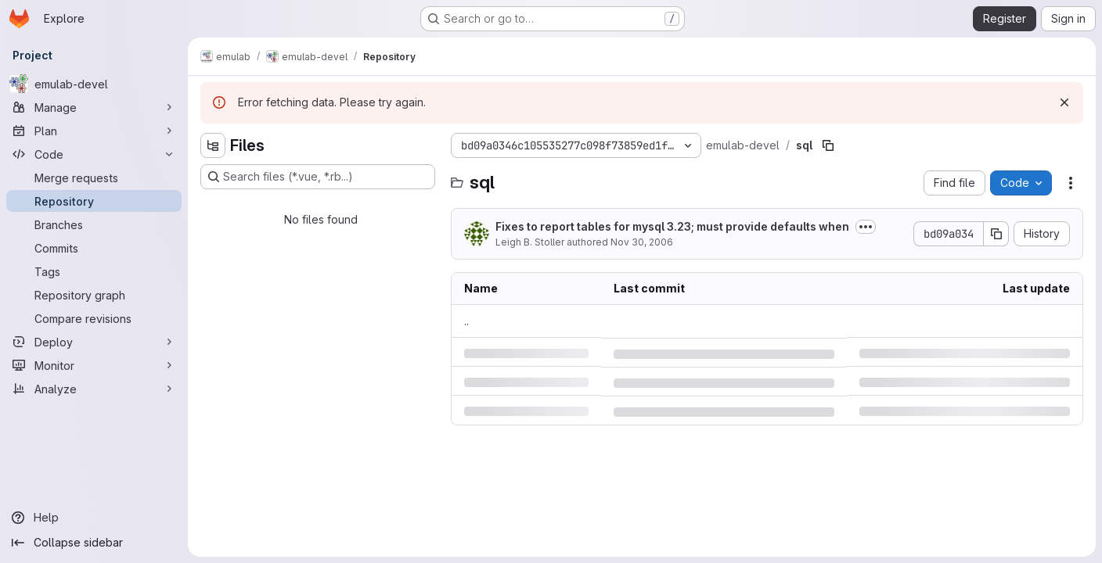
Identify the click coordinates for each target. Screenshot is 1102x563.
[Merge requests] (94, 177)
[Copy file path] (828, 145)
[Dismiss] (1064, 102)
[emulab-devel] (94, 84)
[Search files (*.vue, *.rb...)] (317, 176)
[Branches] (94, 224)
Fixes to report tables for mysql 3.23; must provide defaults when (672, 226)
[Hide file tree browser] (212, 145)
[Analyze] (94, 389)
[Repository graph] (94, 295)
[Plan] (94, 131)
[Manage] (94, 107)
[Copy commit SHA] (996, 233)
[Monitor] (94, 365)
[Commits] (94, 248)
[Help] (94, 518)
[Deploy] (94, 342)
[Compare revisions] (94, 318)
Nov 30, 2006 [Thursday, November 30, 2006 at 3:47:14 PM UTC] (641, 242)
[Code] (94, 154)
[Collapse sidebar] (94, 543)
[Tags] (94, 271)
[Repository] (94, 201)
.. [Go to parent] (466, 321)
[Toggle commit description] (865, 227)
